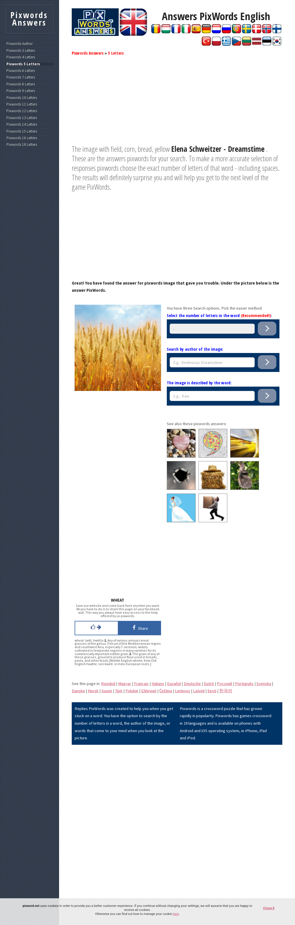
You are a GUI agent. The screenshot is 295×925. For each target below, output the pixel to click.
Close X (269, 908)
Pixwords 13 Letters (21, 118)
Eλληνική (148, 690)
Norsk (93, 690)
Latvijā (199, 690)
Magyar (124, 683)
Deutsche (192, 683)
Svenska (263, 683)
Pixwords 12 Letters (21, 111)
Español (174, 683)
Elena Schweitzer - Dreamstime (217, 149)
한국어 (225, 690)
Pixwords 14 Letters (21, 124)
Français (141, 683)
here (176, 914)
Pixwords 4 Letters (20, 57)
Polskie (131, 690)
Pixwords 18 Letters (21, 144)
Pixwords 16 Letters (21, 138)
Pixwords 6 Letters (20, 70)
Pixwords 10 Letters (21, 97)
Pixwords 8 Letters (20, 84)
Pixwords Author (19, 43)
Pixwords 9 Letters (20, 91)
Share (139, 627)
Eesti (211, 690)
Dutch (209, 683)
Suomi (106, 690)
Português (244, 683)
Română (108, 683)
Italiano (158, 683)
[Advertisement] (177, 104)
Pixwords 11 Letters (21, 104)
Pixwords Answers (87, 53)
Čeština (165, 690)
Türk (118, 690)
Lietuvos (182, 690)
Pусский (224, 683)
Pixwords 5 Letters (23, 64)
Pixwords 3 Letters (20, 50)
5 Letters (116, 53)
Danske (78, 690)
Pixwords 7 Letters (20, 77)
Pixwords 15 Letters (21, 131)
